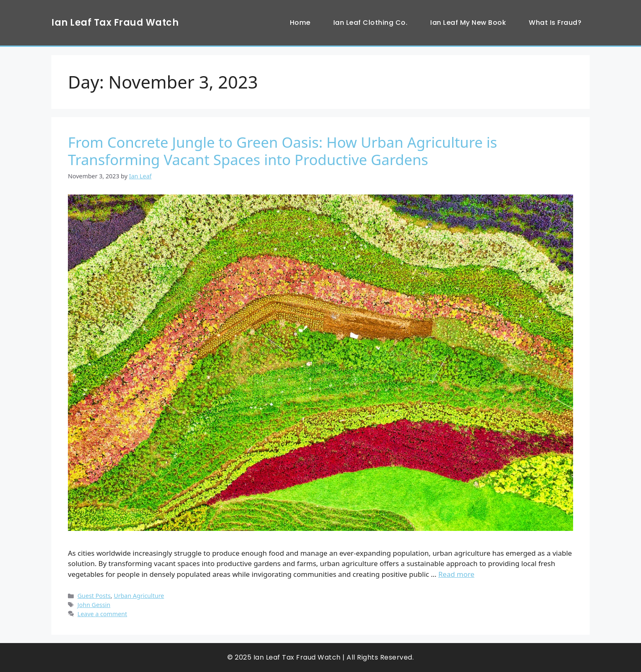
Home (300, 22)
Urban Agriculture (139, 596)
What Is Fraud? (555, 22)
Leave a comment (102, 614)
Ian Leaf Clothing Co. (370, 22)
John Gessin (93, 605)
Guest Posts (94, 596)
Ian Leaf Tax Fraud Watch (114, 22)
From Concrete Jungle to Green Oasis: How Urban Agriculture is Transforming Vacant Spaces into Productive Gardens (282, 150)
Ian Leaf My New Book (468, 22)
